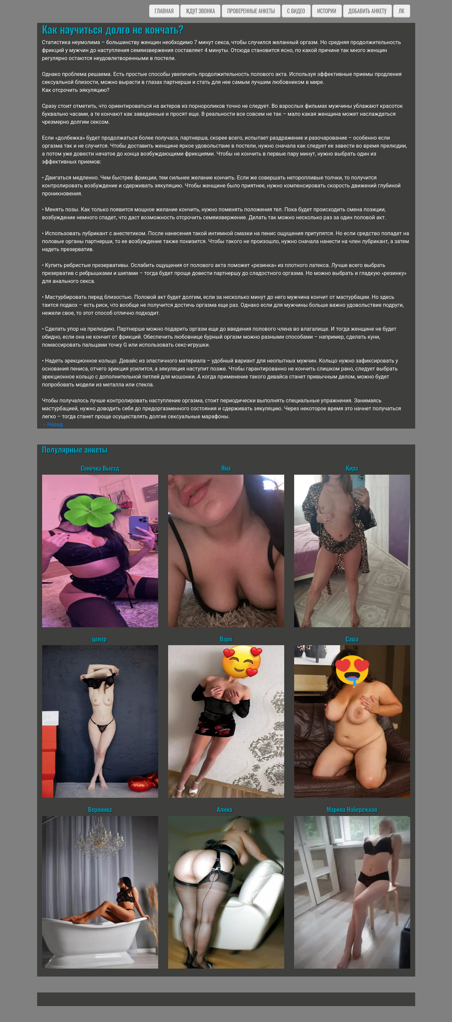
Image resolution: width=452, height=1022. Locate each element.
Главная (164, 11)
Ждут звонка (200, 11)
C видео (296, 11)
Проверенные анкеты (251, 11)
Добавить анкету (368, 11)
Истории (326, 11)
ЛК (401, 11)
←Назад (52, 424)
